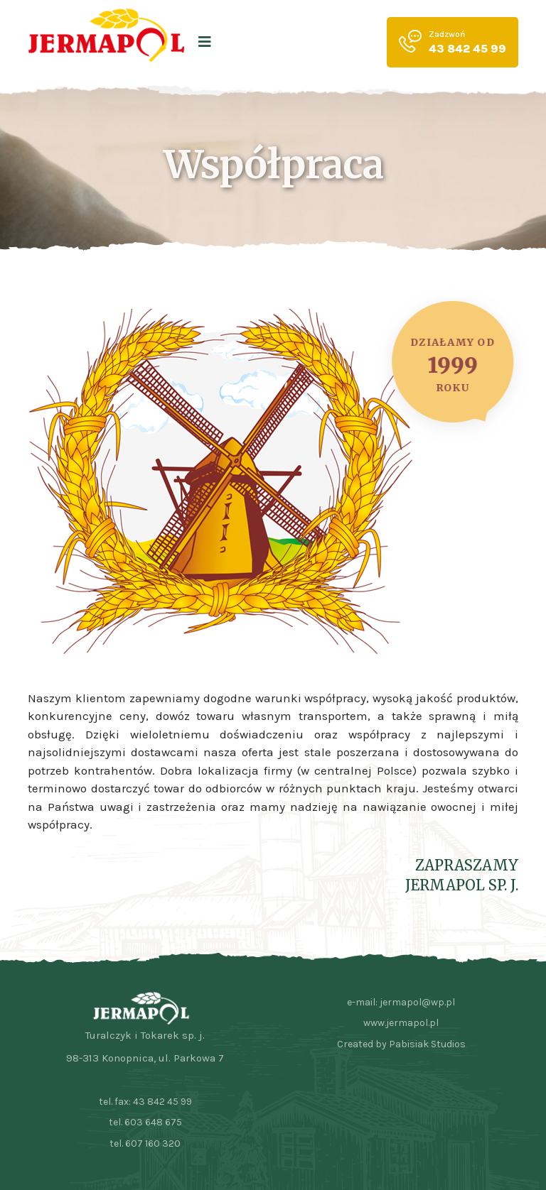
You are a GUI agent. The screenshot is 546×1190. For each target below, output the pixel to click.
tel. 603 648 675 (145, 1122)
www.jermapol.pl (401, 1023)
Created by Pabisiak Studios (401, 1044)
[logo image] (106, 42)
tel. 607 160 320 (145, 1143)
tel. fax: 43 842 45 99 (145, 1102)
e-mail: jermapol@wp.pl (401, 1002)
